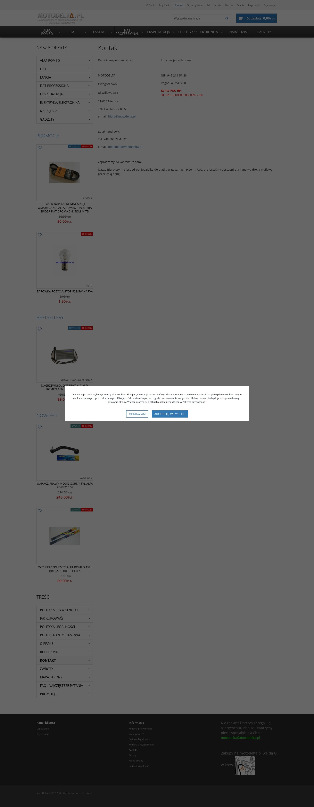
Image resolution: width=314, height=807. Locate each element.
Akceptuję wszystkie (169, 414)
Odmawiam (137, 414)
